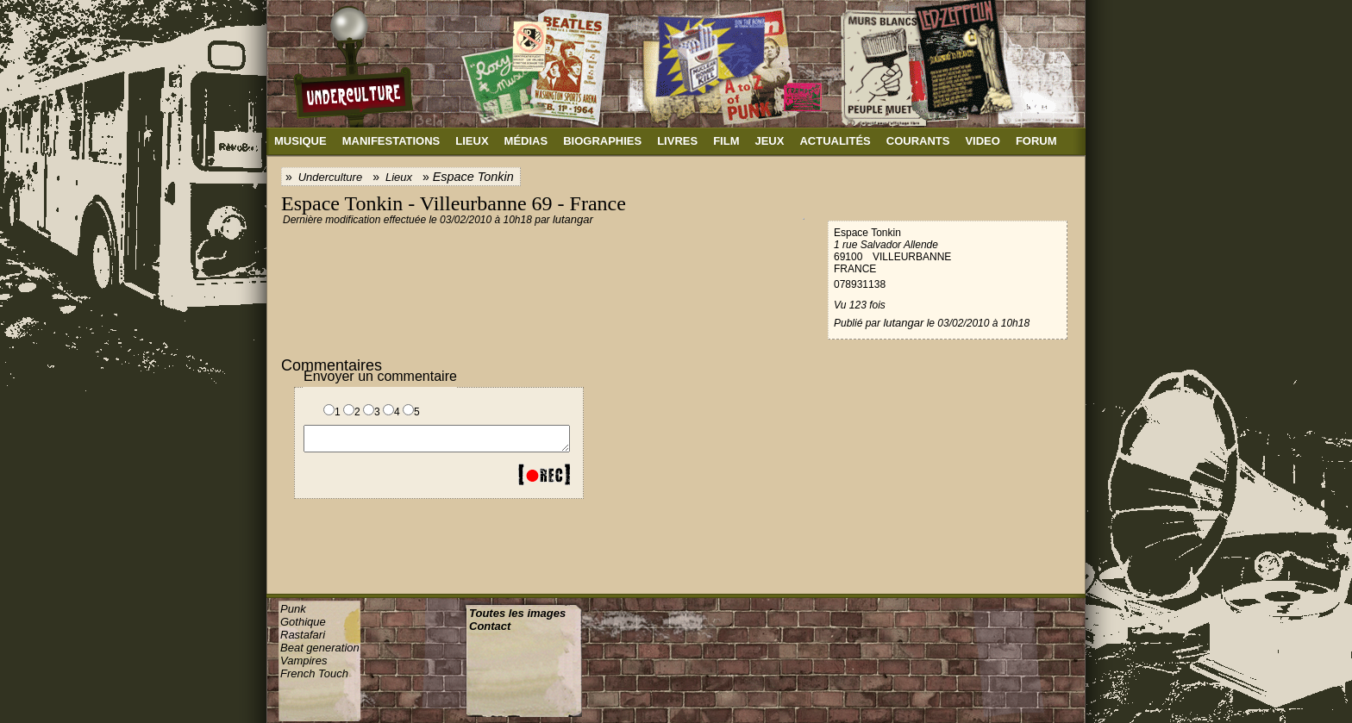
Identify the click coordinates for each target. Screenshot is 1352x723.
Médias (526, 140)
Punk (293, 608)
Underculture (330, 177)
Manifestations (391, 140)
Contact (489, 626)
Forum (1036, 140)
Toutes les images (517, 613)
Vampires (303, 660)
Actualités (834, 140)
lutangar (573, 219)
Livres (677, 140)
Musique (300, 140)
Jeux (769, 140)
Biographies (602, 140)
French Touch (314, 673)
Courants (918, 140)
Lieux (471, 140)
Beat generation (320, 647)
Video (982, 140)
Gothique (303, 621)
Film (726, 140)
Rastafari (302, 634)
